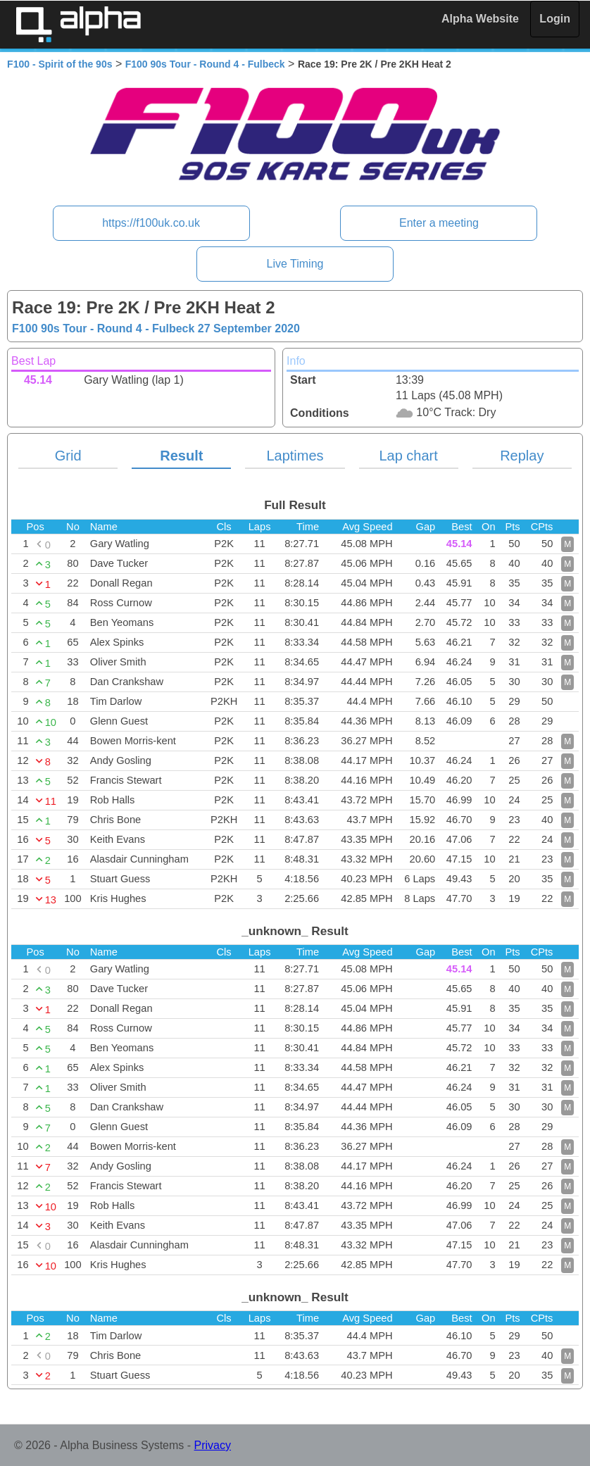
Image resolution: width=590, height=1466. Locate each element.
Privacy (212, 1445)
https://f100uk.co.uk (151, 223)
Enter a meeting (439, 223)
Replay (522, 455)
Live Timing (295, 264)
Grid (68, 455)
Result (181, 455)
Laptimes (294, 455)
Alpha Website (480, 19)
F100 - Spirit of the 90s (59, 64)
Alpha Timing (78, 24)
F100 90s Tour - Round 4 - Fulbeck (205, 64)
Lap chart (408, 455)
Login (554, 19)
